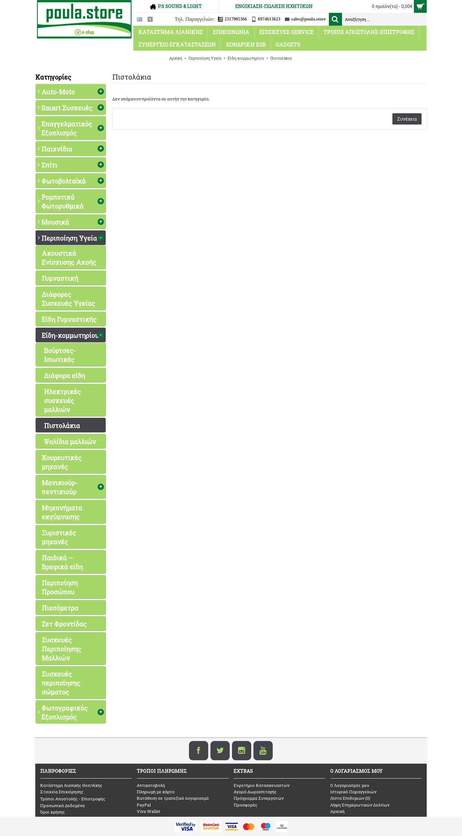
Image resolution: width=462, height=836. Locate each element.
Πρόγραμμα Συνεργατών (259, 798)
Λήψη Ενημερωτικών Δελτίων (359, 805)
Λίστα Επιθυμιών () (350, 798)
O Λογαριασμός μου (349, 785)
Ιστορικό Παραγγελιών (353, 792)
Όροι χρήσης (52, 812)
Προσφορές (245, 805)
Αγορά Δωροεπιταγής (255, 792)
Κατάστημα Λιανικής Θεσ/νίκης (71, 785)
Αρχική (337, 811)
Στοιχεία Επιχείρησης (61, 792)
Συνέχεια (407, 119)
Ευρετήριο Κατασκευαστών (261, 785)
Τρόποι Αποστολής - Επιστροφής (72, 799)
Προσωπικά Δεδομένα (62, 805)
